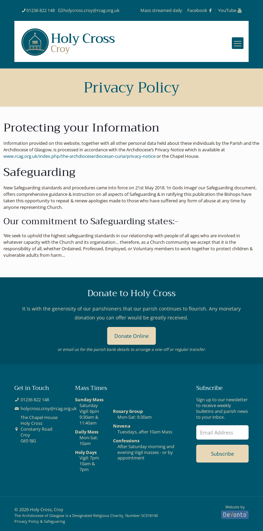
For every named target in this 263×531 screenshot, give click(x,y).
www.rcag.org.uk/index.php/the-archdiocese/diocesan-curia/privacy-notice (79, 156)
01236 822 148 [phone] (40, 10)
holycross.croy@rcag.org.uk (49, 409)
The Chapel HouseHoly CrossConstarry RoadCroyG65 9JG (39, 429)
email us (71, 349)
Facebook (200, 10)
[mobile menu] (237, 43)
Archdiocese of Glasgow (43, 515)
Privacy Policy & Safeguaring (39, 521)
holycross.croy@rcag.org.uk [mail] (91, 10)
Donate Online (131, 335)
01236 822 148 (35, 400)
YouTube (230, 10)
